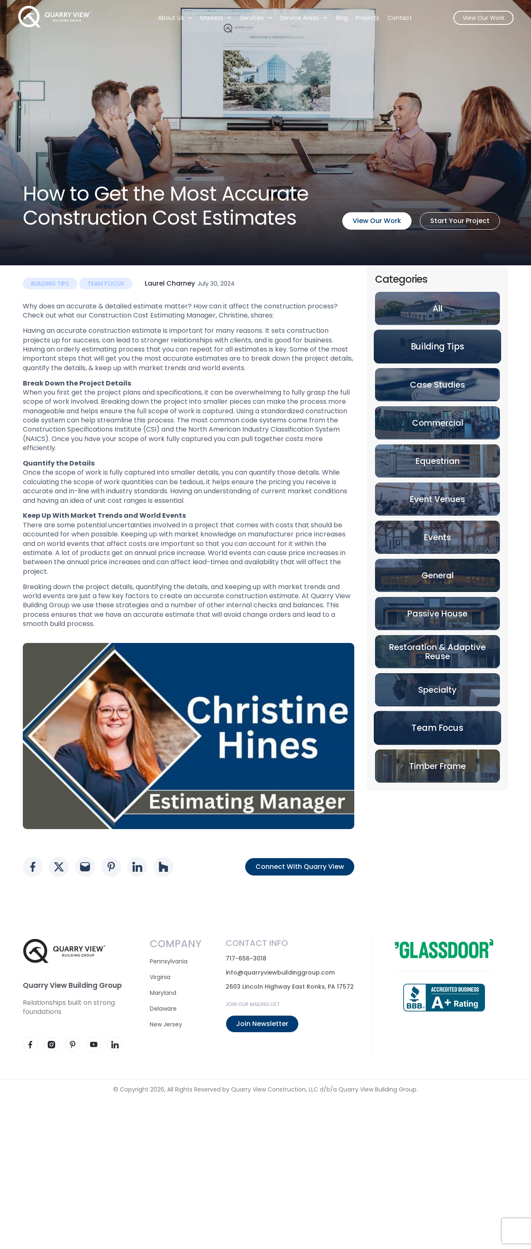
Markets (210, 20)
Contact (394, 20)
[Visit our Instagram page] (51, 1044)
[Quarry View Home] (60, 19)
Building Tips (50, 283)
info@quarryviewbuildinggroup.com (280, 972)
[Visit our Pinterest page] (72, 1044)
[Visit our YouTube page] (93, 1044)
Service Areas (298, 20)
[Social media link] (33, 867)
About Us (170, 20)
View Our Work (478, 20)
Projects (362, 20)
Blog (336, 20)
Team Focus (106, 283)
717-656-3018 (246, 958)
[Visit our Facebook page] (30, 1044)
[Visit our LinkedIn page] (114, 1044)
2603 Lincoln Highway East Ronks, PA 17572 (290, 986)
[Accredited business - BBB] (444, 997)
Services (250, 20)
